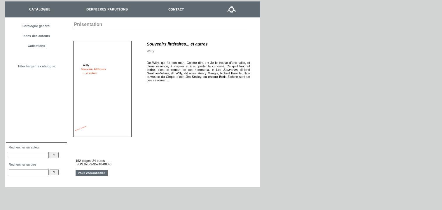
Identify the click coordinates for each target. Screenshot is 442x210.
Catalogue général (36, 26)
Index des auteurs (36, 36)
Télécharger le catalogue (36, 66)
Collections (36, 46)
